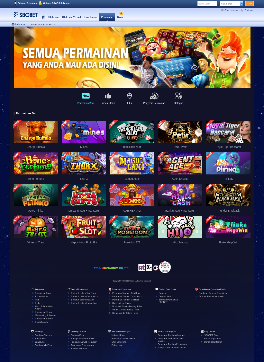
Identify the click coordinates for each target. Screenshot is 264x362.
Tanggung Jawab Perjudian (84, 342)
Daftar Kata (117, 345)
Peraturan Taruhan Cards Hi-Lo (127, 296)
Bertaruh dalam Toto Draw (83, 293)
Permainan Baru (43, 293)
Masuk (249, 3)
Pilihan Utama (41, 296)
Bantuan (249, 10)
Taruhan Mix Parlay (44, 345)
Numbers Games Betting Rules (127, 306)
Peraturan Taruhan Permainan (213, 293)
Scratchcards (41, 322)
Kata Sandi (226, 4)
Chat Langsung (231, 10)
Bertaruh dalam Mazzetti (82, 300)
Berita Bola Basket (213, 342)
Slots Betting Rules (121, 303)
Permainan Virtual (43, 312)
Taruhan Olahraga (43, 335)
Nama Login (204, 4)
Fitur (37, 300)
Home (43, 17)
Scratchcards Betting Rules (125, 313)
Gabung (162, 293)
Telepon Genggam (27, 3)
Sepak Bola (40, 338)
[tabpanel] (132, 57)
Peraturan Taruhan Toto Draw (126, 293)
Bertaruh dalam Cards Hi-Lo (84, 296)
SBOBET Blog (211, 335)
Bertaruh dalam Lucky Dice (84, 303)
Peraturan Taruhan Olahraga (171, 335)
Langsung (39, 342)
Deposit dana (165, 296)
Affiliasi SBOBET (79, 348)
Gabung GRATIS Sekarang (56, 3)
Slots (37, 303)
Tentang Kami (77, 335)
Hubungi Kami (118, 335)
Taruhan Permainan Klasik (211, 296)
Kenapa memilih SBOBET (83, 338)
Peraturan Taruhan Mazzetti (125, 300)
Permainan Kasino (44, 318)
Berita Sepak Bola (213, 338)
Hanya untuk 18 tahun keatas (172, 347)
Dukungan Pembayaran (82, 345)
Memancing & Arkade (45, 315)
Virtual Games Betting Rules (125, 309)
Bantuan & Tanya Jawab (123, 338)
